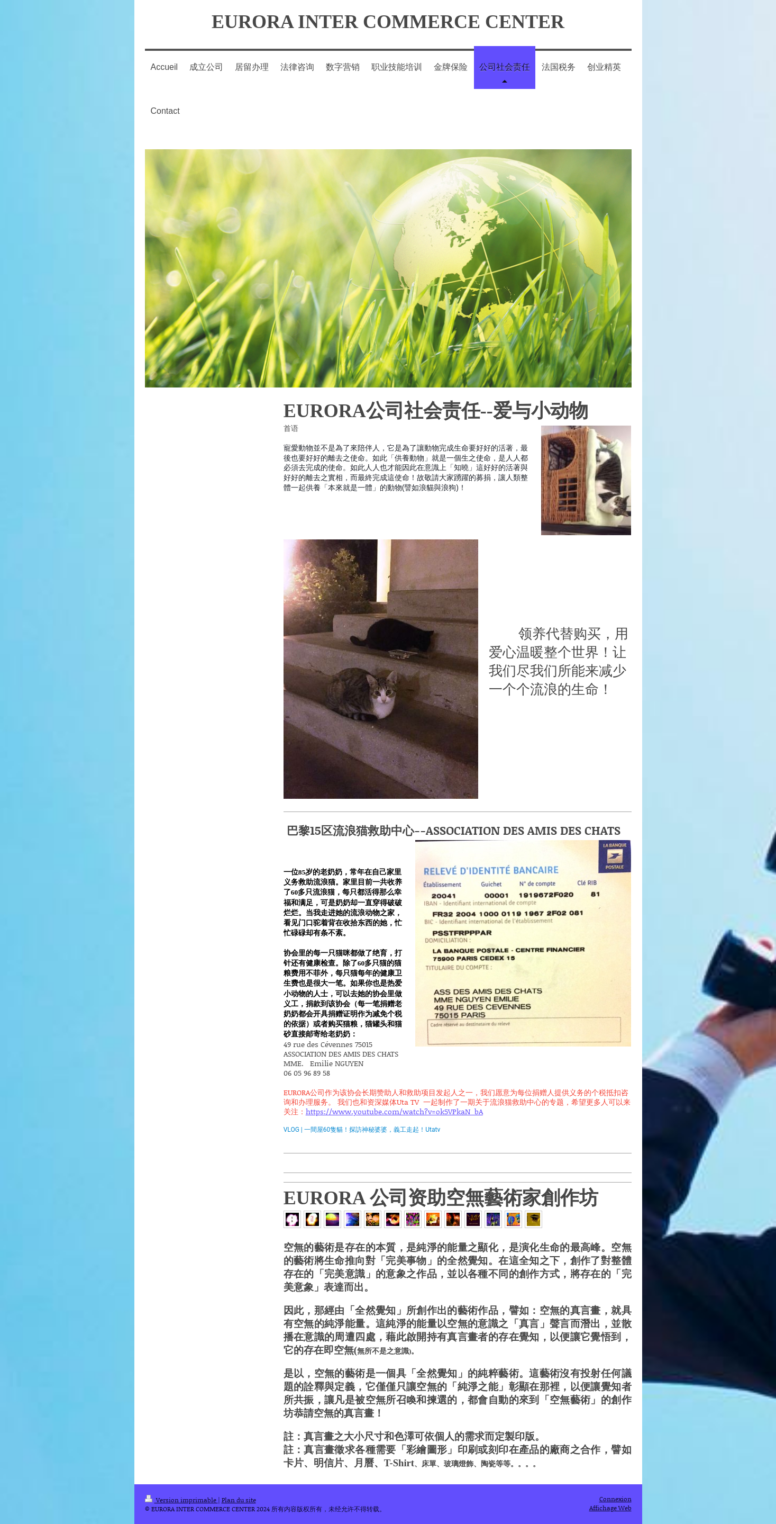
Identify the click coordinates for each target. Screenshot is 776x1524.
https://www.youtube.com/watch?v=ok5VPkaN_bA (394, 1111)
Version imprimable (181, 1499)
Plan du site (239, 1499)
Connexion (615, 1498)
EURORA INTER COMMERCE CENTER (388, 21)
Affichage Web (610, 1507)
